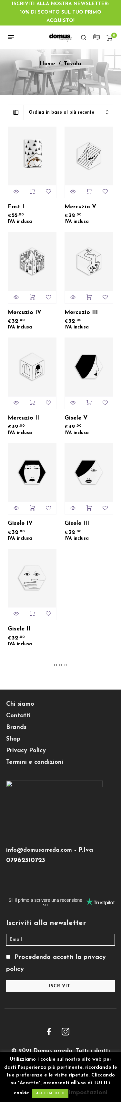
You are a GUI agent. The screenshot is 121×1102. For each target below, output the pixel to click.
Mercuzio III (81, 312)
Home (47, 64)
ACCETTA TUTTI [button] (50, 1093)
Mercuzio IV (24, 312)
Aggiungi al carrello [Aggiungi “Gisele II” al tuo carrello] (32, 613)
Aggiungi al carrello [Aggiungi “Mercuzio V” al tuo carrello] (89, 191)
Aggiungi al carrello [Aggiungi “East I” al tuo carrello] (32, 191)
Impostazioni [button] (87, 1092)
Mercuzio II (23, 418)
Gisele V (76, 418)
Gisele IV (20, 523)
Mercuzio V (80, 207)
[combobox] (68, 112)
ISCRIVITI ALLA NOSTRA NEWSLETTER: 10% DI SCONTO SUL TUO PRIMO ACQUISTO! (60, 12)
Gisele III (77, 523)
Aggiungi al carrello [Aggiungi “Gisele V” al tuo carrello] (89, 402)
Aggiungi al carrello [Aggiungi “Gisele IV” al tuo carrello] (32, 508)
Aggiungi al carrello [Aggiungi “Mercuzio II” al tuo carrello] (32, 402)
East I (16, 207)
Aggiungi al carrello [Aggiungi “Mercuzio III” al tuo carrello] (89, 297)
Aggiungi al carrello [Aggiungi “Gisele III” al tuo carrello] (89, 508)
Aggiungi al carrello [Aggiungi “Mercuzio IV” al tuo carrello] (32, 297)
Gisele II (19, 629)
